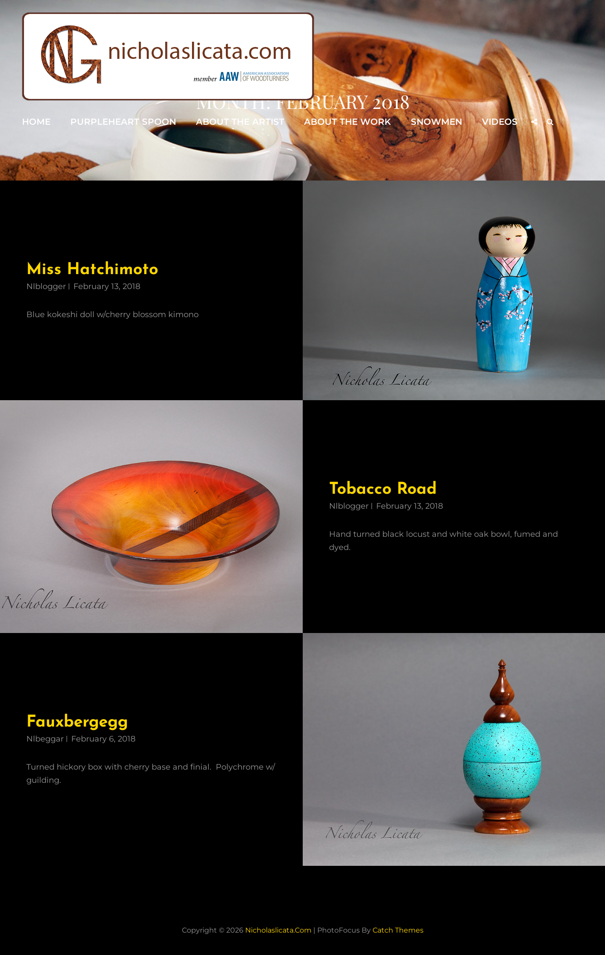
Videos (500, 121)
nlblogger (46, 286)
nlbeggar (45, 739)
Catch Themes (398, 930)
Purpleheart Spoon (123, 121)
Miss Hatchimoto (92, 270)
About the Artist (240, 121)
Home (36, 121)
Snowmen (436, 121)
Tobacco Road (383, 489)
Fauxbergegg (77, 722)
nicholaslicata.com (278, 930)
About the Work (347, 121)
